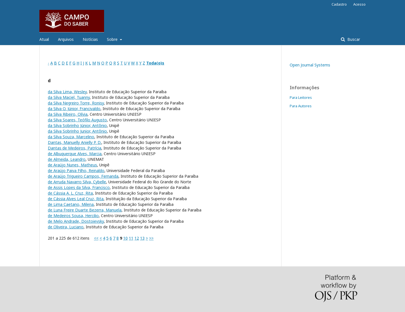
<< (96, 238)
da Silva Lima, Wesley (67, 91)
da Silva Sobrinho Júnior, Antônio (77, 125)
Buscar (353, 39)
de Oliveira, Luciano (66, 226)
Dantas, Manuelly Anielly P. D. (74, 142)
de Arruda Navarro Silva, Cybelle (77, 181)
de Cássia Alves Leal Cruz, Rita (76, 198)
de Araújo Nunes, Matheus (72, 165)
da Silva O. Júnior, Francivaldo (74, 108)
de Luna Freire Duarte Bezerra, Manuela (85, 210)
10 (125, 238)
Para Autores (301, 105)
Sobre (113, 39)
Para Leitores (301, 97)
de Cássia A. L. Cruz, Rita (70, 193)
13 (142, 238)
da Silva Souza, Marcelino (71, 136)
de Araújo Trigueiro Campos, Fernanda (83, 176)
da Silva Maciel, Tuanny (69, 97)
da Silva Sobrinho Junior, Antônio (77, 131)
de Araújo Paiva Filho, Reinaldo (76, 170)
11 (131, 238)
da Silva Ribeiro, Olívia (67, 114)
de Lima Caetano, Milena (71, 204)
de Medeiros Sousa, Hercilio (73, 215)
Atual (44, 39)
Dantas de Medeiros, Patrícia (74, 148)
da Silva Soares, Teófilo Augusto (77, 119)
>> (151, 238)
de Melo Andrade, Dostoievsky (76, 221)
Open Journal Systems (310, 65)
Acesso (359, 4)
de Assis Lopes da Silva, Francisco (79, 187)
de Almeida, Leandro (67, 159)
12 (136, 238)
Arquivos (66, 39)
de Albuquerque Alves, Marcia (75, 153)
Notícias (90, 39)
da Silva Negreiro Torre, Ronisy (76, 103)
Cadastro (339, 4)
